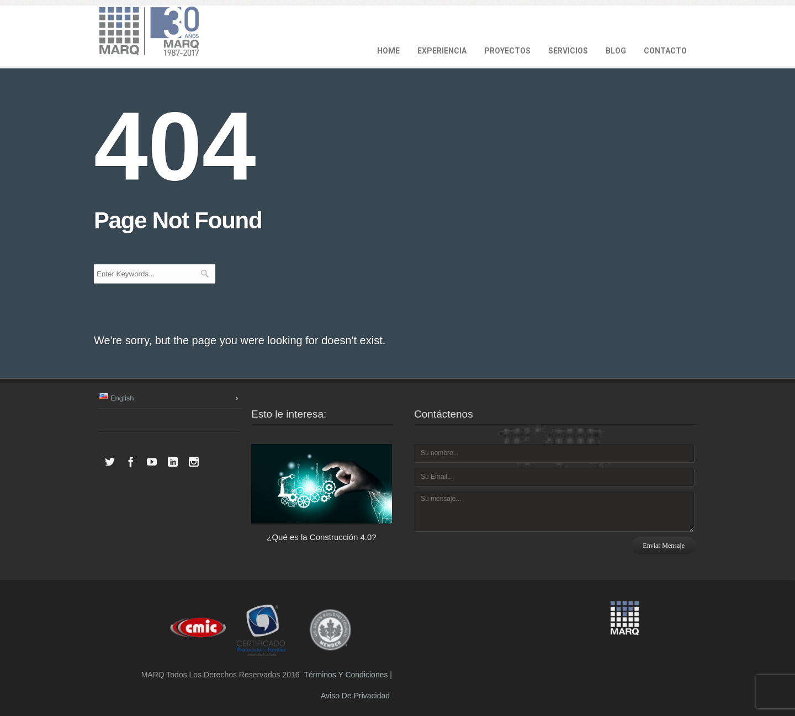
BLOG (616, 50)
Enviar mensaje (664, 545)
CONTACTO (665, 50)
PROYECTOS (507, 50)
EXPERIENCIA (442, 50)
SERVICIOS (568, 50)
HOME (388, 50)
